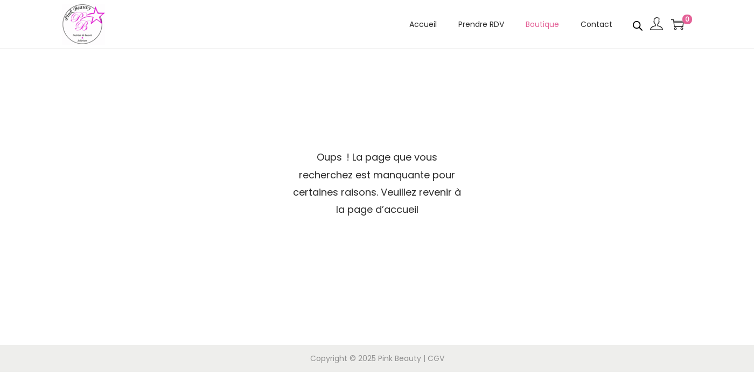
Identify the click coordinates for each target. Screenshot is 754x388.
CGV (436, 358)
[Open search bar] (637, 23)
